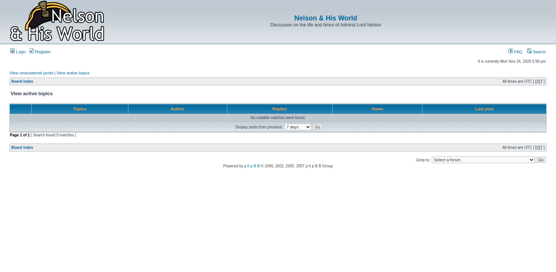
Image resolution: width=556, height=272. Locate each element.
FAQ (515, 51)
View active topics (73, 73)
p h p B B (252, 166)
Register (40, 51)
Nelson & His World (325, 18)
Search (536, 51)
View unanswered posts (31, 73)
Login (18, 51)
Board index (22, 81)
